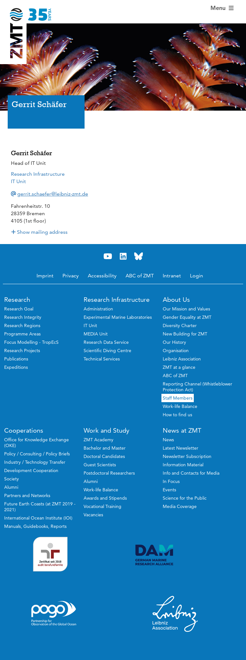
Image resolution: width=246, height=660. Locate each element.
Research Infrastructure (38, 174)
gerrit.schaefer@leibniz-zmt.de (52, 194)
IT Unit (18, 181)
